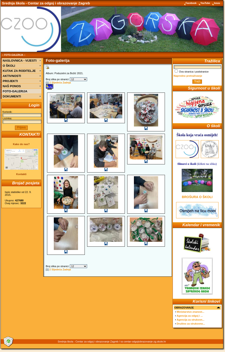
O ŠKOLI (9, 65)
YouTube (205, 3)
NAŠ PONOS (12, 86)
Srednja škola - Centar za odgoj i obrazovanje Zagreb (46, 3)
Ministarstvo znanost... (190, 311)
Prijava (21, 127)
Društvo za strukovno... (191, 323)
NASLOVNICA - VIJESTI (20, 60)
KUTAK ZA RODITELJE (19, 71)
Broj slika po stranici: (57, 79)
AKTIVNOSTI (12, 76)
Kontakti (21, 174)
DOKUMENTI (12, 96)
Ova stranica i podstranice (192, 71)
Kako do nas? (21, 144)
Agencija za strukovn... (190, 319)
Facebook (191, 3)
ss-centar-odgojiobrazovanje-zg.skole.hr (143, 341)
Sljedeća (56, 82)
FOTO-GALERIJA (13, 55)
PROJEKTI (10, 81)
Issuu (217, 3)
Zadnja (67, 82)
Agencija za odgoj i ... (190, 315)
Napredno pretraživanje (188, 75)
